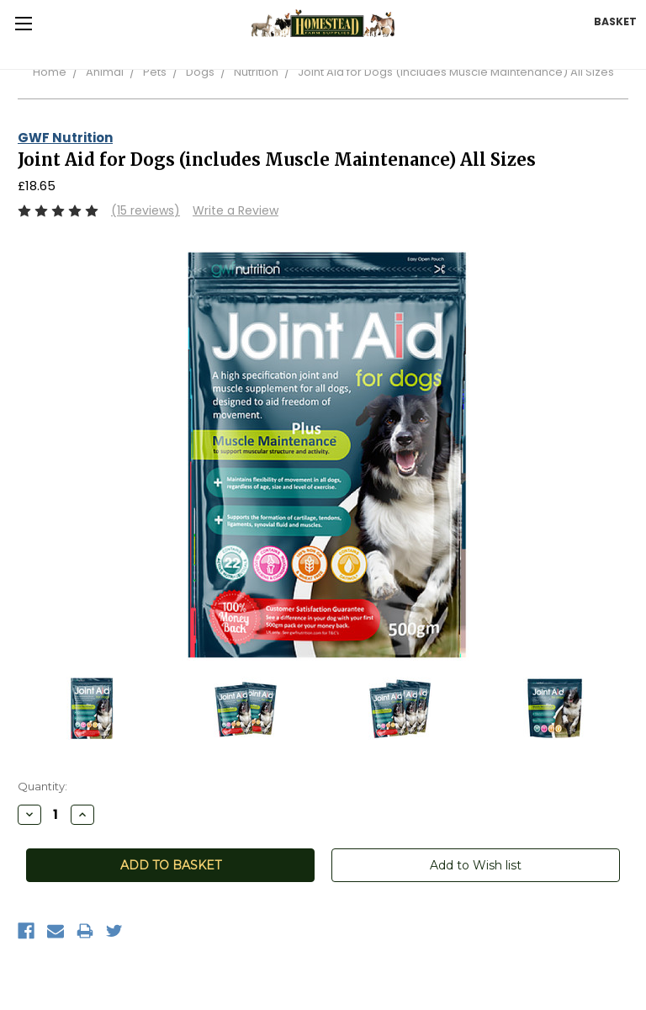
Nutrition (256, 72)
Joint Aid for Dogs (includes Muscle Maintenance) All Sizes (456, 72)
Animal (105, 72)
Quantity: (42, 786)
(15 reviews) (145, 210)
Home (49, 72)
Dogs (200, 72)
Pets (155, 72)
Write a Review (235, 210)
